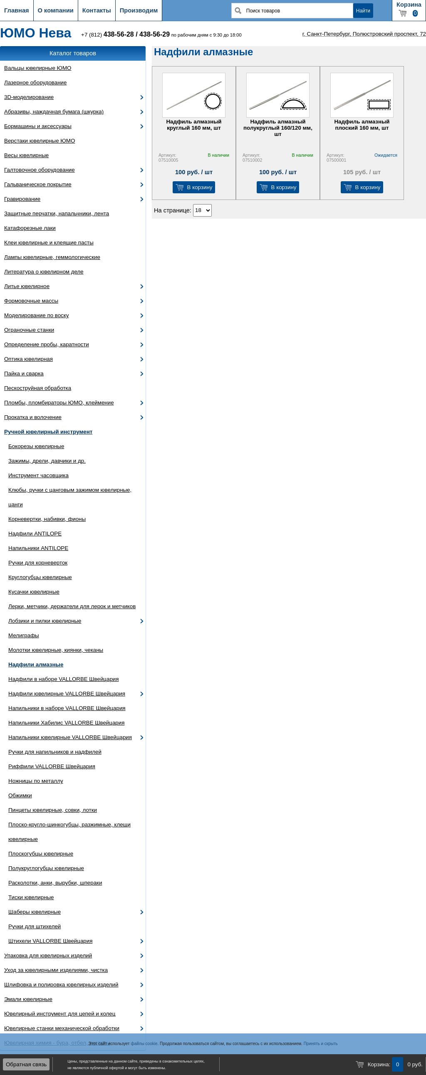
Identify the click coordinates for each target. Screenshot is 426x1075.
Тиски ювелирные (31, 897)
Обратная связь (26, 1064)
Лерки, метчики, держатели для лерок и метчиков (72, 606)
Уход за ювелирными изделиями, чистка (56, 970)
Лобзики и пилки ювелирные (45, 621)
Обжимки (20, 795)
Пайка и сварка (24, 373)
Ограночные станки (29, 330)
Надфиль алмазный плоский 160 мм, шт (361, 124)
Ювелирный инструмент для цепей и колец (59, 1014)
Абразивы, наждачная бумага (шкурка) (54, 111)
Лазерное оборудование (35, 82)
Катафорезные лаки (30, 228)
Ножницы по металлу (35, 781)
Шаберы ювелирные (34, 912)
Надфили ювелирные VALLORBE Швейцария (66, 693)
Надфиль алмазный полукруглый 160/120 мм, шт (277, 127)
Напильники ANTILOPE (38, 548)
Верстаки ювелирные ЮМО (39, 141)
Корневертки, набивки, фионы (47, 519)
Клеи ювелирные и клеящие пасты (49, 242)
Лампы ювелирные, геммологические (52, 257)
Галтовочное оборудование (39, 170)
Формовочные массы (31, 301)
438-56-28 (119, 34)
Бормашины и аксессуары (38, 126)
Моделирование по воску (36, 315)
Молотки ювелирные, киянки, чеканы (55, 650)
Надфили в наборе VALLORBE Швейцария (63, 679)
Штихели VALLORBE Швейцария (50, 941)
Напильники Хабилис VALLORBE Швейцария (66, 723)
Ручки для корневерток (37, 563)
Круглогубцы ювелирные (40, 577)
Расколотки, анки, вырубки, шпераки (55, 883)
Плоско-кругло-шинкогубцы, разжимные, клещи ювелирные (69, 831)
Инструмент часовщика (38, 475)
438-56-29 (154, 34)
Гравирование (22, 199)
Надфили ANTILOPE (35, 533)
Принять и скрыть (321, 1043)
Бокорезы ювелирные (36, 446)
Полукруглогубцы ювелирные (46, 868)
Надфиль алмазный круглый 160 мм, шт (193, 124)
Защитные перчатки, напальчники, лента (56, 213)
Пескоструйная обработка (37, 388)
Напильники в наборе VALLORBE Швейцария (67, 708)
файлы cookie (144, 1043)
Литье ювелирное (27, 286)
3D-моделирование (29, 97)
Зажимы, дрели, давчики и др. (47, 461)
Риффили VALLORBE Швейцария (51, 766)
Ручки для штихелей (34, 926)
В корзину (200, 187)
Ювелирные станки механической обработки (61, 1028)
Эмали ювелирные (28, 999)
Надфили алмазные (35, 664)
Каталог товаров (73, 53)
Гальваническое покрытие (38, 184)
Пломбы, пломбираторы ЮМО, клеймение (59, 402)
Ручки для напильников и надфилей (55, 752)
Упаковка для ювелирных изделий (48, 955)
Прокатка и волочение (33, 417)
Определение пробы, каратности (46, 344)
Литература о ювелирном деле (44, 272)
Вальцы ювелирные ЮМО (37, 68)
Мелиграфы (23, 635)
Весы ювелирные (26, 155)
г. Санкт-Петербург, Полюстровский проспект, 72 (364, 34)
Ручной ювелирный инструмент (48, 432)
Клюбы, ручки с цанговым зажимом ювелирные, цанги (69, 497)
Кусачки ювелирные (33, 592)
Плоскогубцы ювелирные (40, 854)
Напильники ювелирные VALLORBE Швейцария (70, 737)
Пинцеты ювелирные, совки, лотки (52, 810)
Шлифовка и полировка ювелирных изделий (61, 984)
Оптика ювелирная (28, 359)
